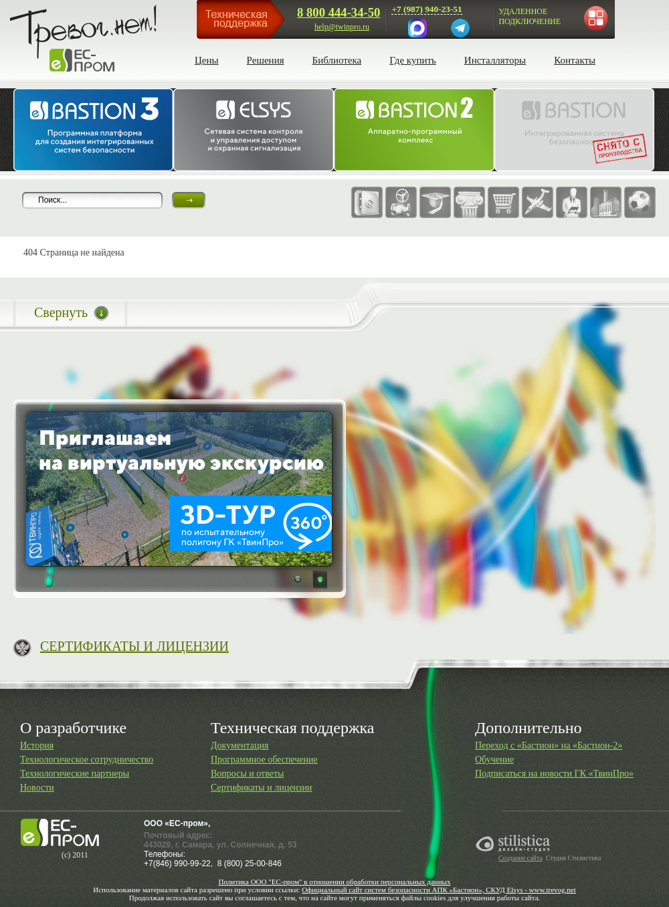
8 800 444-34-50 (338, 12)
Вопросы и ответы (247, 774)
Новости (37, 788)
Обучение (494, 759)
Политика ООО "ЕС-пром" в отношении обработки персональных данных (334, 882)
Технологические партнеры (74, 774)
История (37, 745)
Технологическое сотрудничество (86, 759)
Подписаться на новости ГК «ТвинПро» (554, 774)
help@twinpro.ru (341, 26)
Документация (239, 745)
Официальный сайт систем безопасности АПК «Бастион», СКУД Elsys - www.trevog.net (439, 890)
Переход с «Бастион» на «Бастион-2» (548, 745)
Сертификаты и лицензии (261, 788)
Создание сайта (520, 858)
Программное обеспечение (264, 759)
